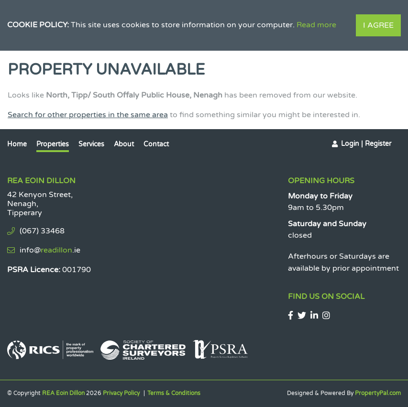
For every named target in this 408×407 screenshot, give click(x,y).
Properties (52, 144)
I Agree (378, 25)
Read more (316, 25)
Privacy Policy (121, 393)
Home (17, 144)
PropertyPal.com (378, 393)
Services (91, 144)
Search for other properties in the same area (88, 115)
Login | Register (366, 144)
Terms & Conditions (173, 393)
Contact (156, 144)
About (124, 144)
